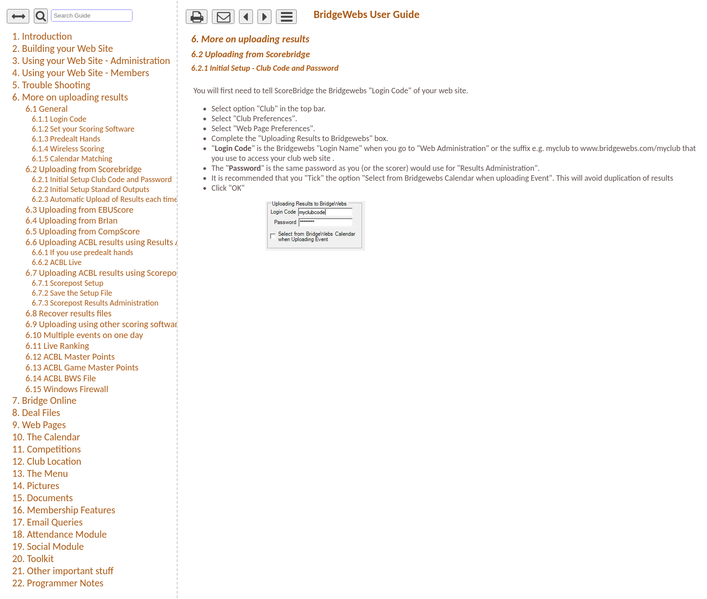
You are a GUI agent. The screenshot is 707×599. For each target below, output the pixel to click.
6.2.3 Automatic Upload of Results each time (105, 199)
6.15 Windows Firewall (67, 389)
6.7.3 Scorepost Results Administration (95, 303)
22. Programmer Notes (57, 583)
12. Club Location (46, 461)
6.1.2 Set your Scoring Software (83, 129)
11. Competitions (46, 449)
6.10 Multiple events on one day (84, 334)
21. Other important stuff (63, 571)
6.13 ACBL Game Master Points (82, 367)
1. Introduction (42, 36)
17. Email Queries (47, 522)
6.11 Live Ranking (57, 345)
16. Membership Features (63, 510)
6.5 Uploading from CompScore (83, 231)
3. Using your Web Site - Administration (91, 61)
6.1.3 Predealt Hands (66, 139)
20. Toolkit (33, 559)
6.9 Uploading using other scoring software (104, 324)
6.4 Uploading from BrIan (72, 220)
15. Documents (42, 498)
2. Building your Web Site (62, 48)
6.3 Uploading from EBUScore (79, 209)
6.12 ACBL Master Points (70, 356)
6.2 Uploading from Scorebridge (84, 169)
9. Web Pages (39, 425)
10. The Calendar (46, 437)
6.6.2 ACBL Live (57, 262)
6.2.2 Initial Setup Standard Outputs (91, 189)
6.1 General (47, 108)
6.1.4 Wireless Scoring (68, 149)
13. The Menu (40, 473)
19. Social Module (48, 546)
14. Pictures (35, 486)
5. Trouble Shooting (51, 85)
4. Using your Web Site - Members (80, 73)
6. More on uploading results (70, 97)
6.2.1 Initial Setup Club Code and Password (102, 179)
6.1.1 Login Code (59, 119)
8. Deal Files (36, 413)
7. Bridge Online (44, 400)
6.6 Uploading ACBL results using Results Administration (128, 242)
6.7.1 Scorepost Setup (68, 283)
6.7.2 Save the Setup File (72, 293)
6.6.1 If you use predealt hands (82, 252)
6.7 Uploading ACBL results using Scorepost (104, 272)
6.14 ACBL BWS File (61, 378)
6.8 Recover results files (69, 313)
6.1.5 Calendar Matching (72, 159)
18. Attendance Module (59, 534)
